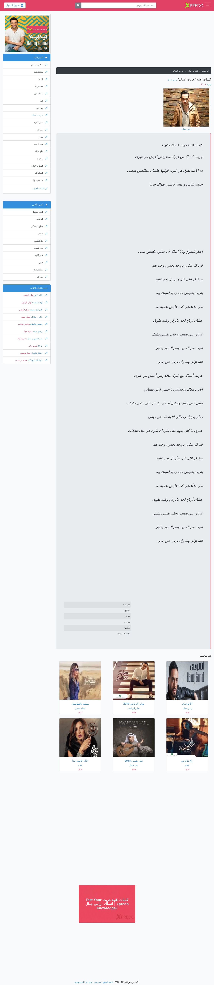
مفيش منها (40, 180)
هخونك (42, 158)
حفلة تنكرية (39, 353)
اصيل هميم (25, 317)
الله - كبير (40, 295)
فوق (43, 137)
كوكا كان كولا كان (37, 360)
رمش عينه (40, 331)
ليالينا (209, 84)
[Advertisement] (133, 40)
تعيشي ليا (41, 86)
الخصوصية (79, 982)
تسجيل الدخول (14, 5)
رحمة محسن (25, 353)
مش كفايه (40, 122)
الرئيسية (205, 71)
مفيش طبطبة (38, 324)
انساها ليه (41, 173)
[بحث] (78, 5)
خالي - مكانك (38, 317)
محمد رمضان (24, 324)
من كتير (41, 130)
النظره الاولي (39, 166)
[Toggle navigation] (207, 4)
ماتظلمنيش (40, 72)
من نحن (97, 982)
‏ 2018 (204, 84)
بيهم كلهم (41, 255)
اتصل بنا (89, 982)
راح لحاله (41, 151)
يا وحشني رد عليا (37, 338)
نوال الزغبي (28, 295)
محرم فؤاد (28, 331)
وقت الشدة (39, 302)
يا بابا (42, 346)
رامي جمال (172, 79)
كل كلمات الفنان (40, 188)
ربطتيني (41, 108)
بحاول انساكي (39, 64)
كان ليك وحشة (38, 310)
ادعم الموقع (108, 982)
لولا (43, 101)
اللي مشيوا (40, 212)
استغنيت (41, 219)
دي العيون (40, 144)
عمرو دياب (33, 346)
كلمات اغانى (193, 71)
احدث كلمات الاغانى (38, 288)
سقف (42, 233)
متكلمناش (40, 93)
